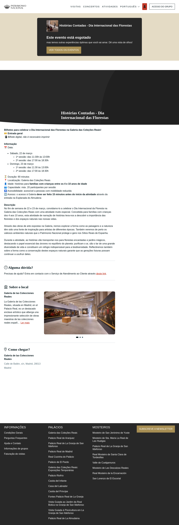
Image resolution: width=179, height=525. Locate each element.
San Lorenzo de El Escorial (105, 481)
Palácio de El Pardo (57, 462)
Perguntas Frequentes (15, 438)
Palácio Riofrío (55, 475)
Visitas (74, 6)
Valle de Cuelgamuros (102, 465)
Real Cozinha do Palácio (60, 457)
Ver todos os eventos (65, 50)
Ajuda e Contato (12, 443)
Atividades (108, 6)
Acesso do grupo (161, 6)
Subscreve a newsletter (154, 429)
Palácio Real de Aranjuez (60, 438)
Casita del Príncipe (57, 491)
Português (128, 6)
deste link (101, 273)
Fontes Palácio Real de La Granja (64, 496)
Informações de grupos (16, 448)
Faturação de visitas (14, 454)
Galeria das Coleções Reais (61, 433)
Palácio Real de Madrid (59, 451)
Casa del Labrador (57, 486)
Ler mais (25, 322)
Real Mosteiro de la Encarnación (107, 476)
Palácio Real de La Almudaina (63, 518)
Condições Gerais (13, 433)
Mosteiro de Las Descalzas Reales (109, 471)
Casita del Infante (56, 481)
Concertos (89, 6)
